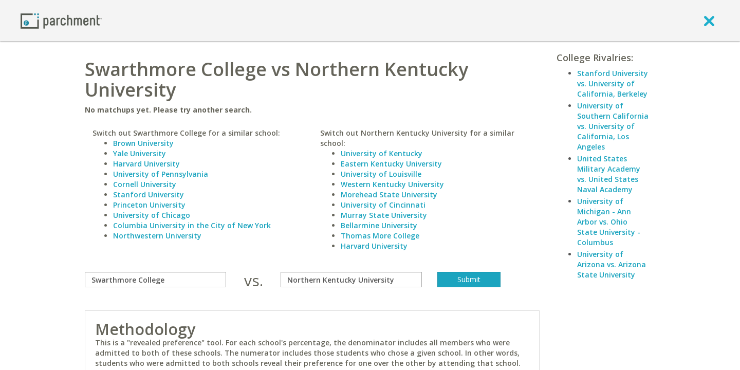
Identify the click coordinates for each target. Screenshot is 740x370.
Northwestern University (157, 235)
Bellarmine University (379, 225)
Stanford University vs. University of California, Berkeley (612, 83)
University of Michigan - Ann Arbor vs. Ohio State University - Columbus (608, 221)
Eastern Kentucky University (391, 164)
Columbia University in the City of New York (192, 225)
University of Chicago (151, 215)
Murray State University (384, 215)
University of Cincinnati (383, 205)
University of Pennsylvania (160, 174)
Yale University (139, 153)
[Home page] (61, 20)
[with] (351, 279)
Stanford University (148, 194)
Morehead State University (389, 194)
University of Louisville (381, 174)
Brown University (143, 143)
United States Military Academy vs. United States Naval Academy (608, 174)
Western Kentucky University (392, 184)
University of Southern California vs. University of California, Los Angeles (613, 126)
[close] (709, 20)
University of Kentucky (381, 153)
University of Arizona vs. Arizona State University (611, 264)
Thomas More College (380, 235)
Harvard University (146, 164)
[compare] (155, 279)
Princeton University (149, 205)
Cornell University (144, 184)
